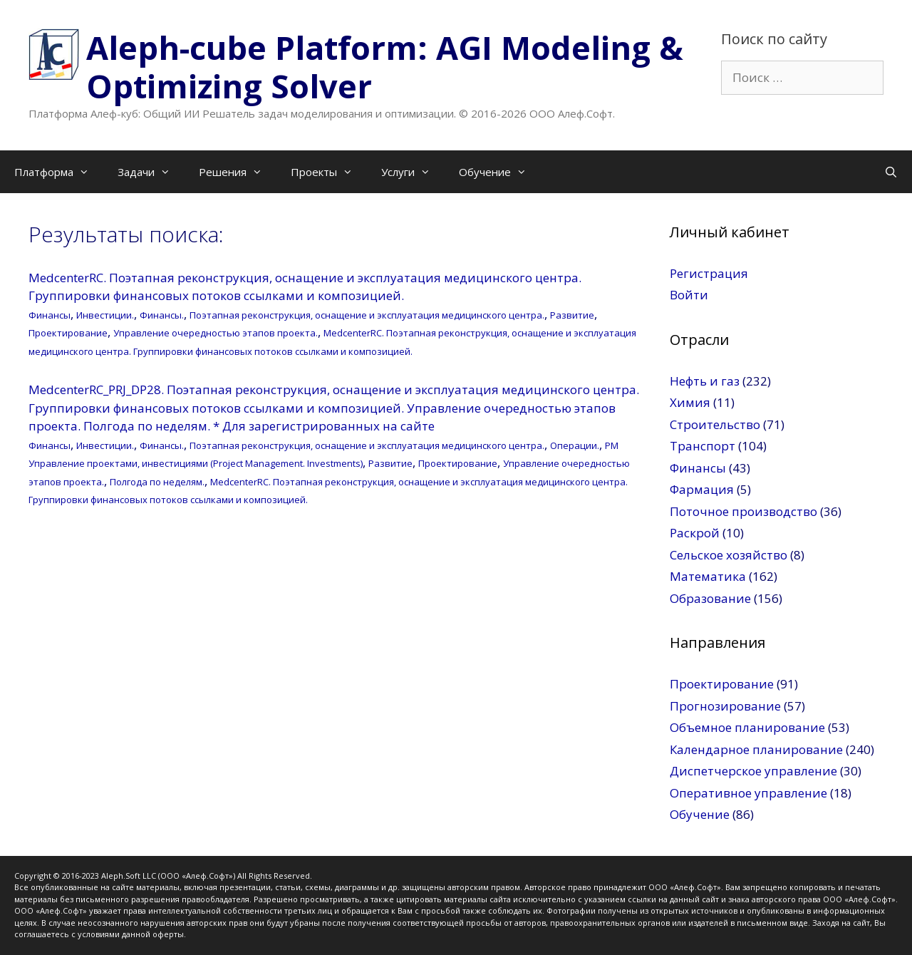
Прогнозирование (725, 706)
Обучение (500, 171)
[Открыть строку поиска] (891, 171)
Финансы (49, 315)
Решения (237, 171)
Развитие (572, 315)
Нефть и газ (705, 381)
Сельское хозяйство (728, 555)
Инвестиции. (105, 315)
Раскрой (695, 533)
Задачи (151, 171)
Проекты (329, 171)
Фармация (702, 489)
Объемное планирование (747, 727)
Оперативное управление (748, 793)
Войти (689, 294)
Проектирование (68, 332)
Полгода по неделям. (157, 481)
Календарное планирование (756, 749)
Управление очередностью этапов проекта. (215, 332)
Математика (708, 576)
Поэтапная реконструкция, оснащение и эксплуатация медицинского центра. (367, 315)
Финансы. (162, 315)
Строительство (715, 424)
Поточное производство (743, 511)
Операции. (574, 445)
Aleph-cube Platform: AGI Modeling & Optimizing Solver (384, 67)
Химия (690, 402)
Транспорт (702, 446)
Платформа (58, 171)
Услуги (413, 171)
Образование (710, 598)
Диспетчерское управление (753, 771)
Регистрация (709, 273)
